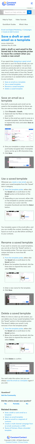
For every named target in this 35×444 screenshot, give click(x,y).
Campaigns (27, 30)
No (27, 404)
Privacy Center (23, 442)
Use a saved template (13, 84)
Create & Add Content (11, 32)
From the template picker (14, 189)
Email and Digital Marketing (11, 30)
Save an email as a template (15, 82)
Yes (5, 404)
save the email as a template (17, 381)
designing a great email (22, 61)
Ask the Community (8, 395)
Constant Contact (11, 442)
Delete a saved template (14, 89)
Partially (16, 404)
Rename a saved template (14, 86)
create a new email (19, 182)
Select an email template (14, 417)
